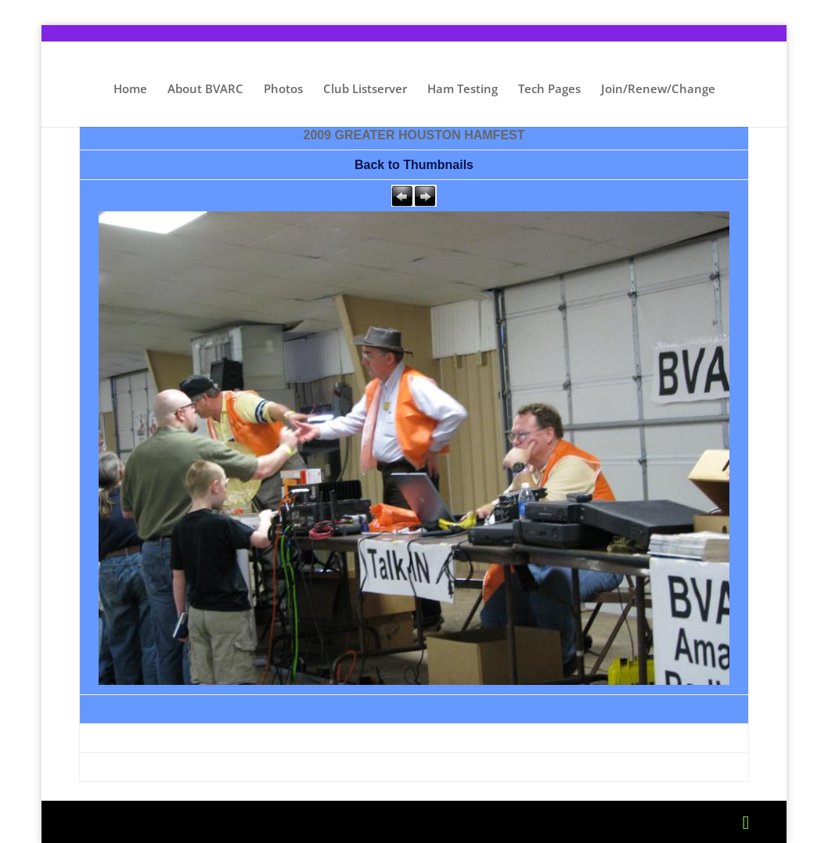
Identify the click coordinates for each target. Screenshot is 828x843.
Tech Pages (549, 89)
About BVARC (205, 89)
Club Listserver (365, 89)
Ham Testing (462, 89)
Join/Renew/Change (658, 89)
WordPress (372, 821)
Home (130, 89)
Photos (283, 89)
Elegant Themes (204, 821)
